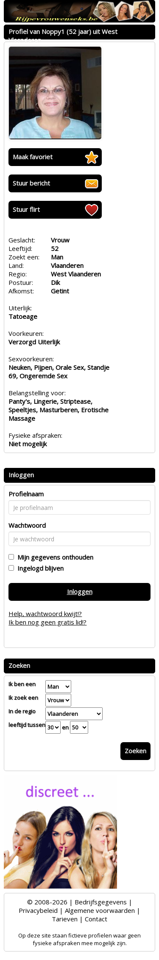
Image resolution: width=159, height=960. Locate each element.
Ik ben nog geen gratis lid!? (47, 622)
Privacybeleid (38, 910)
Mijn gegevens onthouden (53, 557)
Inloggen (79, 591)
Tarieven (65, 919)
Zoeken (135, 750)
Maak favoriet (33, 156)
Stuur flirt (26, 209)
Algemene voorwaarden (100, 910)
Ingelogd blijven (39, 568)
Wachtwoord (27, 525)
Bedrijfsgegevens (101, 902)
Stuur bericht (31, 183)
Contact (96, 919)
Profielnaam (26, 494)
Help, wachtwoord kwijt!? (45, 613)
